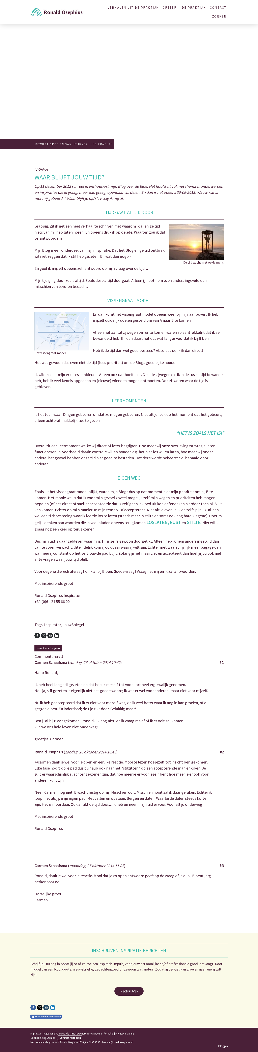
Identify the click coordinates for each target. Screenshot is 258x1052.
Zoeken (219, 16)
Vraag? (42, 169)
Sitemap (51, 1037)
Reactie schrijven (48, 648)
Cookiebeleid (37, 1037)
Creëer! (170, 7)
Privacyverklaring (124, 1033)
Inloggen (223, 1046)
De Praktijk (194, 7)
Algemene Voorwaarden (57, 1033)
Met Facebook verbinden (46, 1016)
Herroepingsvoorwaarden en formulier (93, 1033)
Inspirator (52, 624)
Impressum (36, 1033)
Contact (218, 7)
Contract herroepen (70, 1037)
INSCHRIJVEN (129, 991)
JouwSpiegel (73, 624)
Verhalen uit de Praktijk (133, 7)
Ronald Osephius (48, 751)
